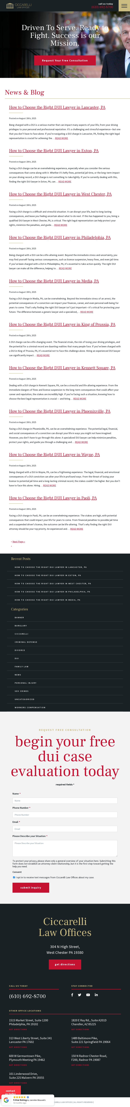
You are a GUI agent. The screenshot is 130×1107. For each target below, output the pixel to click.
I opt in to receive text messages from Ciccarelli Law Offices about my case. (55, 877)
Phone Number (21, 807)
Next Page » (19, 541)
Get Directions (65, 964)
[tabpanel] (34, 1027)
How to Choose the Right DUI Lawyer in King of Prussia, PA (62, 324)
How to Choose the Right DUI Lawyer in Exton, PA (54, 150)
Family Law (22, 666)
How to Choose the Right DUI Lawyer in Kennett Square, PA (62, 368)
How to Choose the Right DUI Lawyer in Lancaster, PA (57, 107)
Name (17, 793)
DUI (17, 658)
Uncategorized (25, 699)
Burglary (21, 625)
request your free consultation (65, 60)
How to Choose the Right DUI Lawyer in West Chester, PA (60, 194)
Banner (19, 617)
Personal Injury (26, 683)
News (18, 674)
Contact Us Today (10, 1092)
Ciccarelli (22, 634)
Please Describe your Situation (30, 836)
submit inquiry (30, 887)
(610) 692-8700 (27, 996)
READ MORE (61, 138)
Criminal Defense (26, 642)
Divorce (20, 650)
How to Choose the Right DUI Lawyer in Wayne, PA (54, 454)
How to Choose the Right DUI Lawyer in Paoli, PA (53, 498)
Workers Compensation (30, 707)
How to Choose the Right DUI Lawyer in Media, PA (54, 281)
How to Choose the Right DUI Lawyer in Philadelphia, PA (60, 237)
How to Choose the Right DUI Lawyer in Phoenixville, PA (59, 411)
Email (16, 822)
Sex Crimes (22, 691)
